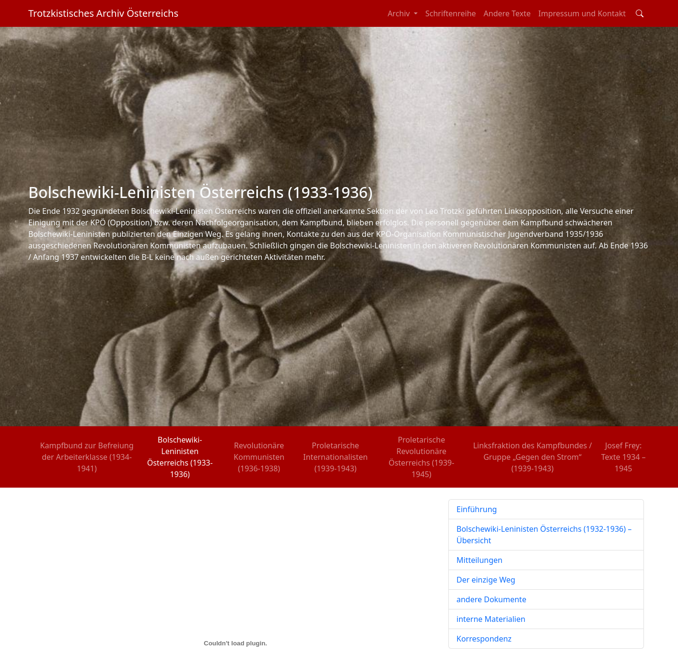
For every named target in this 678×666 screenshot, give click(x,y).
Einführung (476, 509)
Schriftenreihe (450, 13)
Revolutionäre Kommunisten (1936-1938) (259, 457)
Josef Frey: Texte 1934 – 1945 (623, 457)
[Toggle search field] (640, 13)
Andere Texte (507, 13)
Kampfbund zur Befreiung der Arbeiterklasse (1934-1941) (87, 457)
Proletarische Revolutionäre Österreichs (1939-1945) (421, 456)
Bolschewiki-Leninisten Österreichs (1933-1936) (180, 456)
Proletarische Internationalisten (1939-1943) (335, 457)
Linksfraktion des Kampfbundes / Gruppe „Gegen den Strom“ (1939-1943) (532, 457)
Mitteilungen (479, 560)
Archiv (399, 13)
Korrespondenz (484, 638)
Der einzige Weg (485, 579)
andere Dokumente (491, 599)
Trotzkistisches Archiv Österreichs (103, 13)
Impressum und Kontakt (582, 13)
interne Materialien (491, 619)
